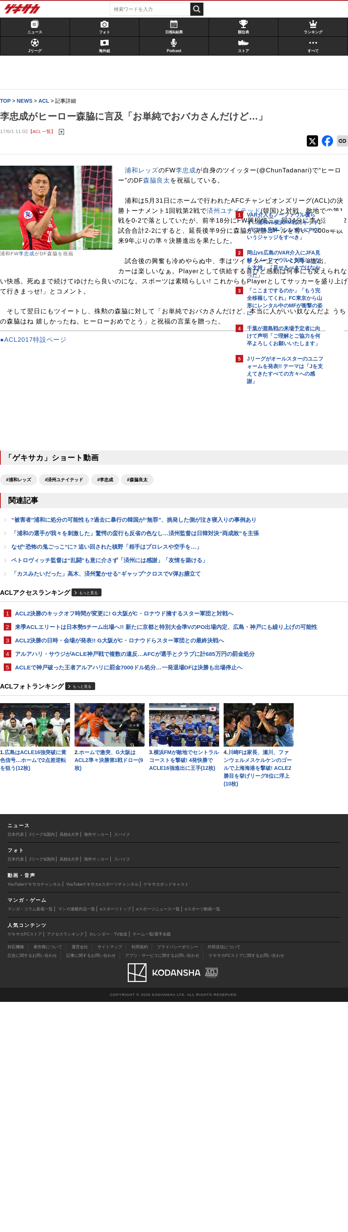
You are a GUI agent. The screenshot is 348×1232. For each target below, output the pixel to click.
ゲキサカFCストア (24, 1164)
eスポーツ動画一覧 (202, 1139)
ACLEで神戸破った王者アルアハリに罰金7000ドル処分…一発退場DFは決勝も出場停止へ (115, 821)
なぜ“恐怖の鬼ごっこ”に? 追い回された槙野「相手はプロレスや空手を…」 (110, 660)
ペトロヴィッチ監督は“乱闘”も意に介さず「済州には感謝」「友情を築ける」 (113, 674)
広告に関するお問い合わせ (32, 1185)
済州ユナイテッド (186, 276)
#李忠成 (109, 576)
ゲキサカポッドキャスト (166, 1114)
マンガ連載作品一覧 (76, 1139)
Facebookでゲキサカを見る (278, 517)
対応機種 (15, 1177)
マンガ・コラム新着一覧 (30, 1139)
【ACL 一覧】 (46, 146)
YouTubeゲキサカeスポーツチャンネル (102, 1114)
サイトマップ (109, 1177)
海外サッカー (96, 1064)
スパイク (122, 1064)
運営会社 (80, 1177)
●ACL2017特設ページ (37, 436)
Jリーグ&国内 (42, 1064)
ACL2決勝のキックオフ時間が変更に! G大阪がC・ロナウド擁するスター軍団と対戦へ (117, 732)
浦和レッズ (145, 186)
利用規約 (139, 1177)
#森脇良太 (141, 576)
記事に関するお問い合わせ (91, 1185)
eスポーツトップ (115, 1139)
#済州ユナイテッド (68, 576)
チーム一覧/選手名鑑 (152, 1164)
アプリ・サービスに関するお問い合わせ (162, 1185)
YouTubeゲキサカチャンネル (34, 1114)
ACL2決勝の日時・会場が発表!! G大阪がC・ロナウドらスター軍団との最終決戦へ (118, 776)
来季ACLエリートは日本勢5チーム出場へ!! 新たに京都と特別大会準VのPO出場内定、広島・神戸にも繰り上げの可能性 (116, 754)
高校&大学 (69, 1064)
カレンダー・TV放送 (108, 1164)
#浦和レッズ (22, 576)
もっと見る (92, 708)
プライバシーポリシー (177, 1177)
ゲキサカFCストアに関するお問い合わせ (246, 1185)
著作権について (47, 1177)
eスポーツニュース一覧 (158, 1139)
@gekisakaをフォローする (277, 502)
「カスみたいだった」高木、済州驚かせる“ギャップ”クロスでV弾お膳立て (110, 688)
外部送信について (224, 1177)
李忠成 (30, 269)
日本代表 (15, 1064)
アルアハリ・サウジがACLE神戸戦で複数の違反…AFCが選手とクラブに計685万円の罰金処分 (114, 799)
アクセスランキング (65, 1164)
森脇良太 (160, 216)
